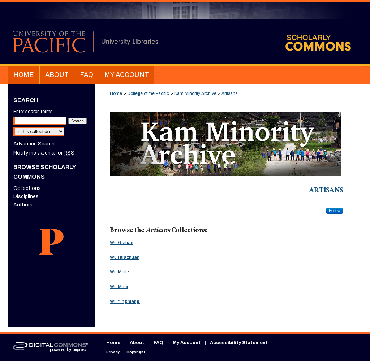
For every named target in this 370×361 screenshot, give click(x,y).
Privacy (113, 352)
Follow (334, 210)
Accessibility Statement (239, 342)
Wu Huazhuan (124, 257)
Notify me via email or (43, 153)
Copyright (135, 352)
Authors (23, 205)
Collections (27, 188)
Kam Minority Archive (195, 93)
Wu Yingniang (125, 301)
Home (116, 93)
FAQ (158, 342)
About (137, 342)
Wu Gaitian (121, 242)
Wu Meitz (119, 271)
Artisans (229, 93)
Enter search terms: (33, 111)
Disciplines (26, 196)
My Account (187, 342)
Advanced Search (34, 144)
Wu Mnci (119, 286)
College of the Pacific (148, 93)
